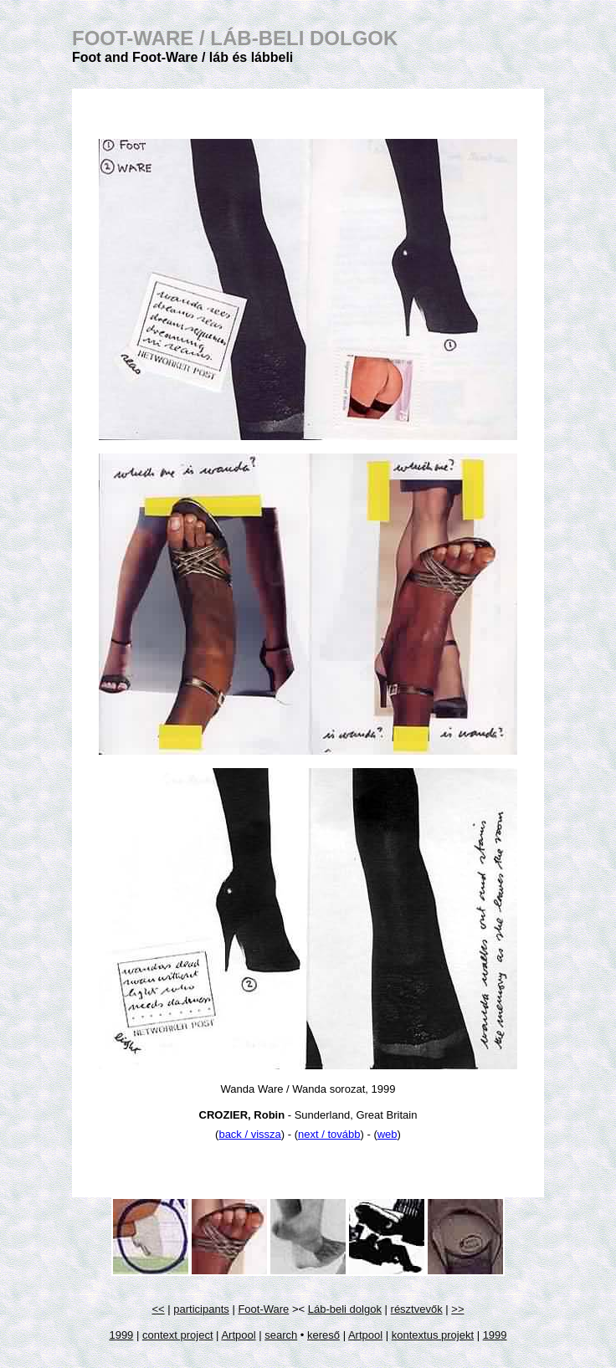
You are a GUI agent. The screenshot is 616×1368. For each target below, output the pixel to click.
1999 (121, 1335)
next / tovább (329, 1134)
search (280, 1335)
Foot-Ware (263, 1309)
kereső (323, 1335)
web (387, 1134)
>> (457, 1309)
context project (177, 1335)
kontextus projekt (433, 1335)
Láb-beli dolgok (345, 1309)
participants (200, 1309)
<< (158, 1309)
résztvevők (417, 1309)
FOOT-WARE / (235, 38)
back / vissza (249, 1134)
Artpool (238, 1335)
